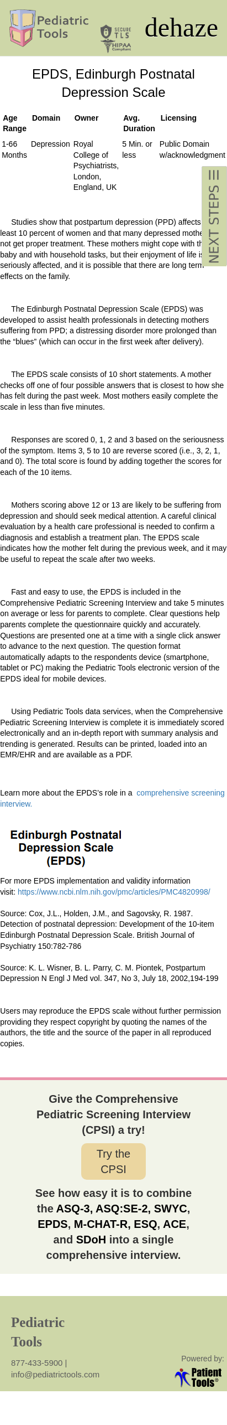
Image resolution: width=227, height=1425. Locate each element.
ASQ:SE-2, (122, 1208)
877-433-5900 (38, 1362)
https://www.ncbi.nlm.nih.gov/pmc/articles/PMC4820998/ (115, 891)
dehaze (181, 27)
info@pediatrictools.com (55, 1374)
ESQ (145, 1224)
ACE (174, 1224)
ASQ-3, (74, 1208)
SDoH (91, 1239)
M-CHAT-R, (101, 1224)
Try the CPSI (114, 1161)
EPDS (52, 1224)
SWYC (170, 1208)
